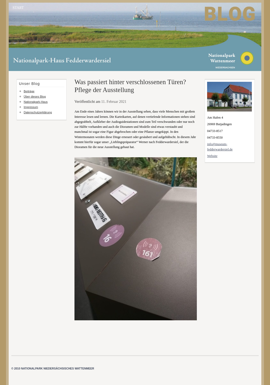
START (18, 8)
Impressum (31, 107)
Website (212, 156)
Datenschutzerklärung (38, 112)
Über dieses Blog (35, 96)
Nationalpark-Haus (36, 101)
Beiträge (29, 91)
